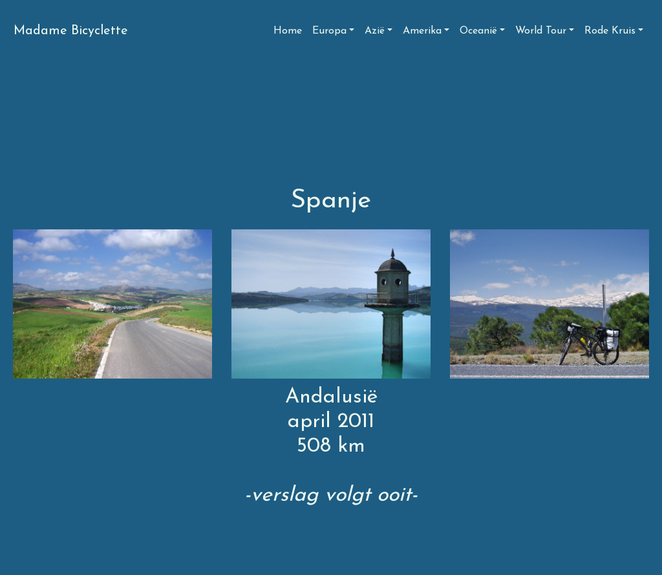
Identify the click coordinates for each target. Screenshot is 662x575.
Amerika (422, 31)
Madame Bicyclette (71, 31)
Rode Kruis (609, 31)
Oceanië (478, 31)
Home (287, 31)
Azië (375, 31)
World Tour (540, 31)
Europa (329, 31)
